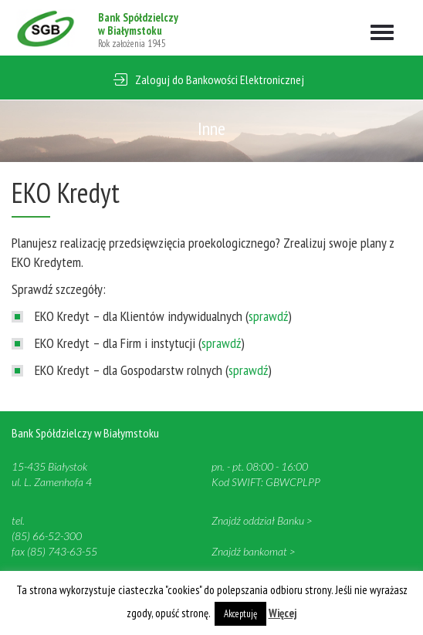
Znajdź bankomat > (253, 551)
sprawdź (268, 316)
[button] (211, 78)
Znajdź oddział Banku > (262, 520)
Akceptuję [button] (240, 613)
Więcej (283, 613)
